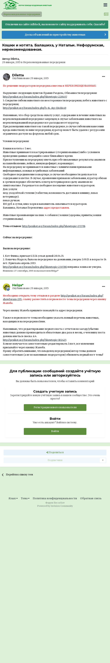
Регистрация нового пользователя (55, 407)
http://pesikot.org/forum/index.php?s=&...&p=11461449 (34, 108)
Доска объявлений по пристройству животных (55, 34)
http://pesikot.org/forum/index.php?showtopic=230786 (35, 266)
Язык (13, 498)
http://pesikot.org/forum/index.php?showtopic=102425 (34, 340)
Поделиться (55, 452)
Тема (25, 498)
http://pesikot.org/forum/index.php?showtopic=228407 (35, 96)
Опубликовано (30, 78)
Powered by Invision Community (55, 506)
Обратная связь (91, 498)
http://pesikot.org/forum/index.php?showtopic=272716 (53, 226)
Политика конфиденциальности (55, 498)
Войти (55, 431)
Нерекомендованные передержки (44, 62)
